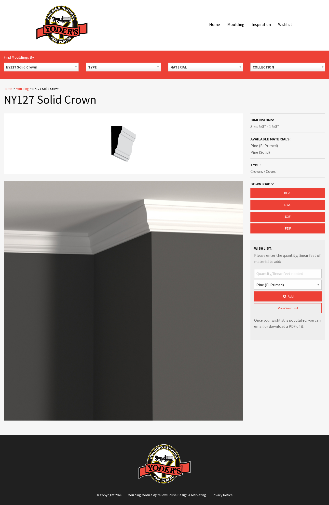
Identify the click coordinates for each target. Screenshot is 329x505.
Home (214, 24)
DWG (287, 205)
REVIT (288, 193)
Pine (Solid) (260, 152)
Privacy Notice (222, 495)
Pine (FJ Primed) (264, 145)
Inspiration (261, 24)
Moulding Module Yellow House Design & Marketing (167, 495)
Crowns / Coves (263, 171)
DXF (288, 216)
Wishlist (285, 24)
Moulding (235, 24)
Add (288, 296)
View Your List (288, 308)
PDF (288, 228)
